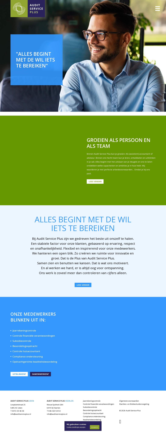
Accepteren (94, 427)
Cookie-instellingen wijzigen (76, 427)
